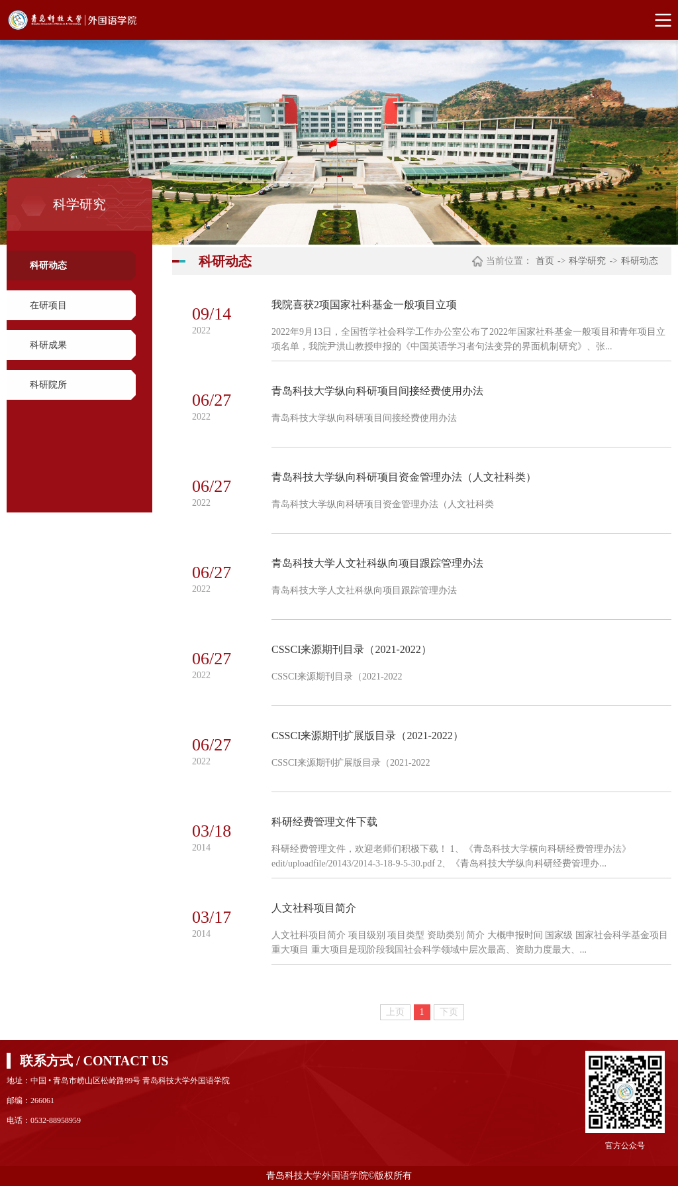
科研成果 (48, 345)
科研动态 (48, 265)
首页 (545, 261)
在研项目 (48, 305)
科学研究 (587, 261)
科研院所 (48, 385)
